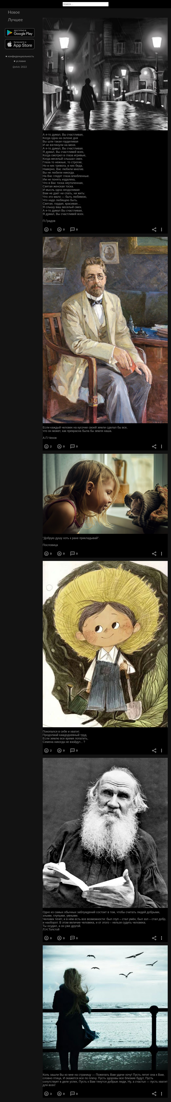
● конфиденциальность (20, 56)
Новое (14, 12)
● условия (20, 60)
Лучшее (15, 19)
